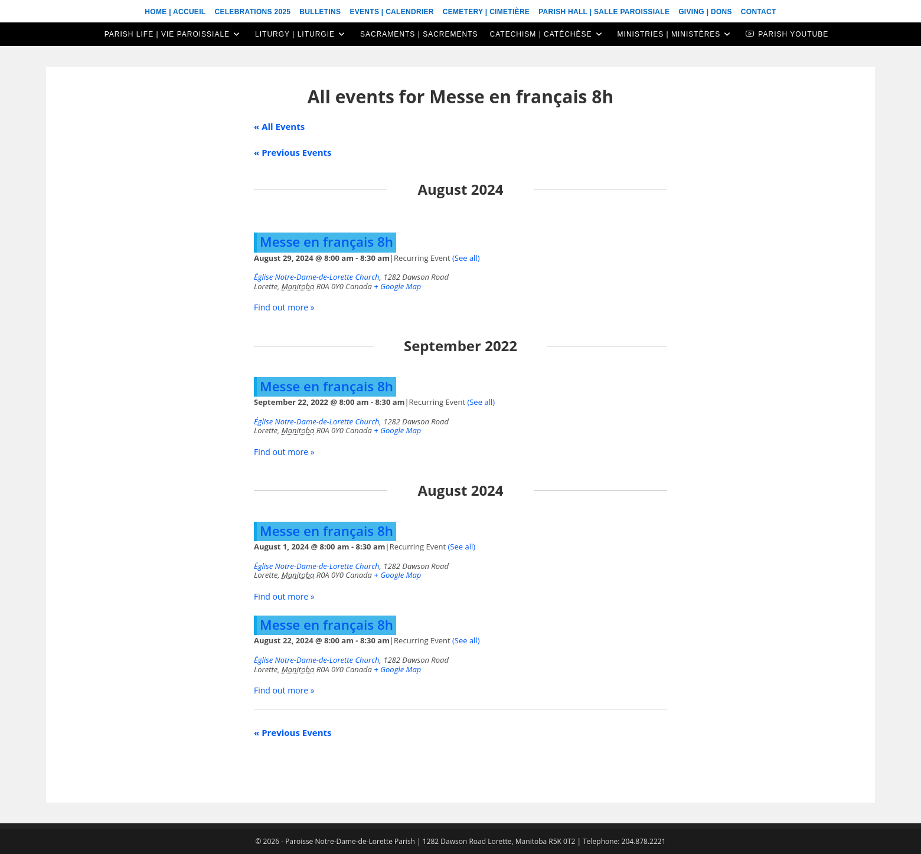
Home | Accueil (175, 12)
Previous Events (292, 152)
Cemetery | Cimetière (486, 12)
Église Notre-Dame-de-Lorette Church (317, 276)
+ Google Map (397, 286)
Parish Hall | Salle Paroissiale (603, 12)
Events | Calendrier (391, 12)
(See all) (466, 258)
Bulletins (320, 12)
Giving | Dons (705, 12)
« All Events (279, 126)
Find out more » (284, 307)
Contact (758, 12)
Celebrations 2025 (252, 12)
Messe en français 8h (326, 242)
